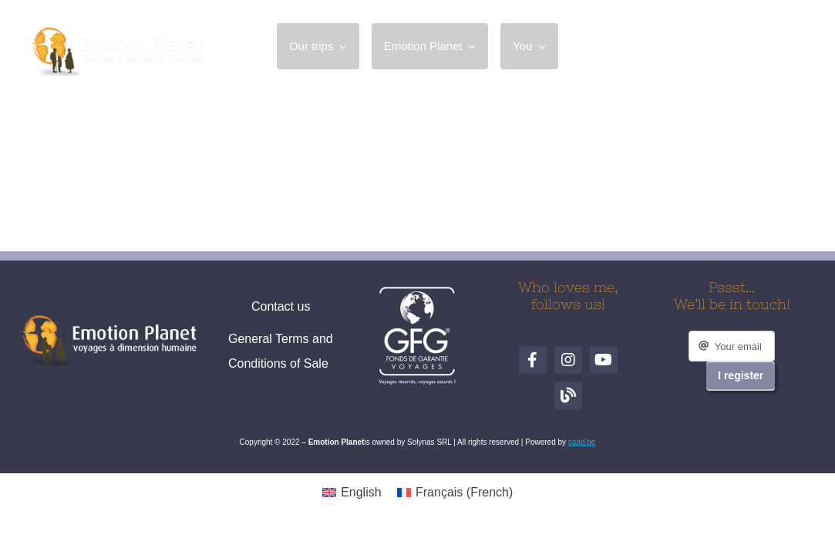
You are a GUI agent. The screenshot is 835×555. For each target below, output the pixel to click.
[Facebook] (681, 46)
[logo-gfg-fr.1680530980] (417, 291)
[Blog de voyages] (788, 46)
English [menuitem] (361, 492)
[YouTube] (752, 46)
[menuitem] (352, 492)
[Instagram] (717, 46)
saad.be (582, 442)
